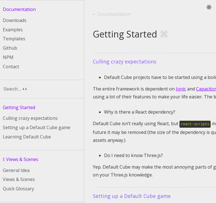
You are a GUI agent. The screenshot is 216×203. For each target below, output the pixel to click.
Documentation (19, 9)
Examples (13, 30)
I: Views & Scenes (20, 159)
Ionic (181, 89)
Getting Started (19, 107)
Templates (14, 39)
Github (10, 48)
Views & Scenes (19, 179)
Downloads (14, 20)
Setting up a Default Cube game (36, 127)
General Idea (16, 170)
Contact (11, 66)
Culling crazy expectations (30, 118)
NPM (8, 57)
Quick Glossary (18, 189)
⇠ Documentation (111, 14)
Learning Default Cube (27, 137)
